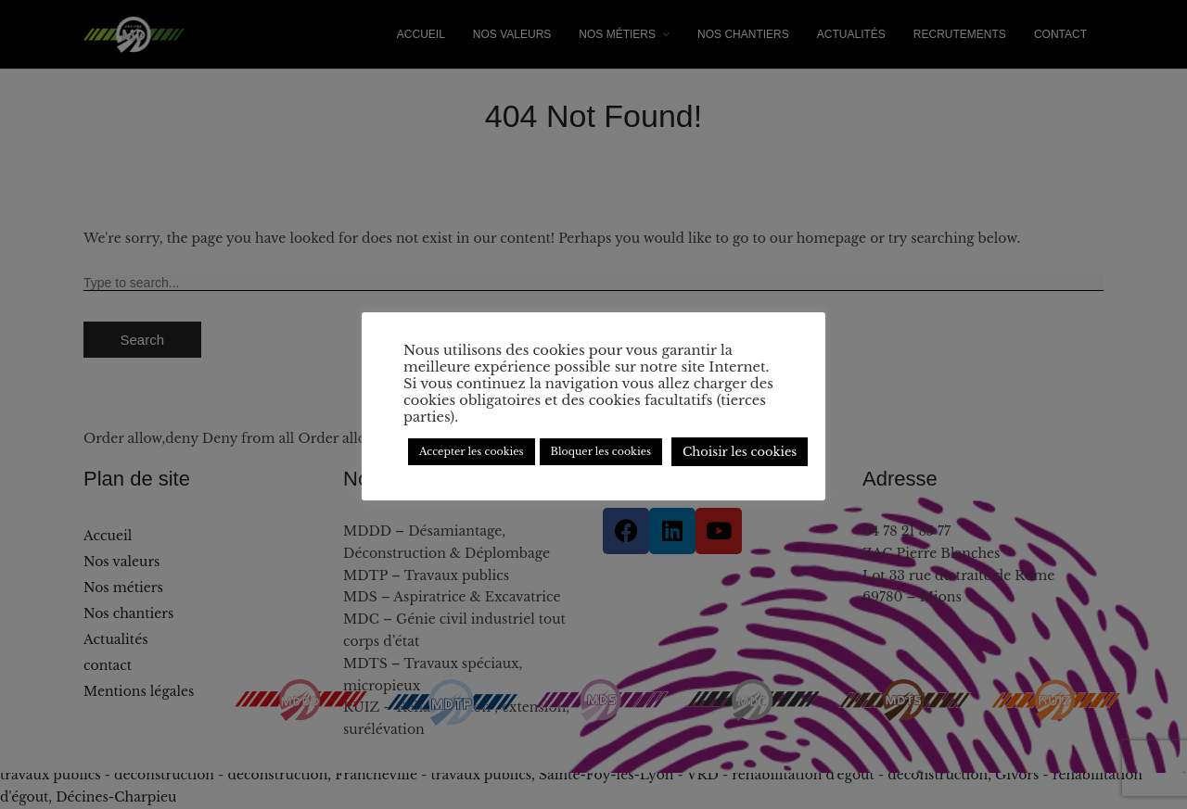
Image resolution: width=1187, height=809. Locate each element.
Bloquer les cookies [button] (601, 451)
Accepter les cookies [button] (471, 451)
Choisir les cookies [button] (740, 452)
